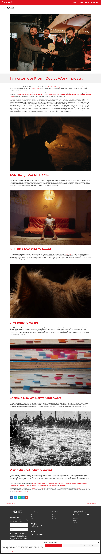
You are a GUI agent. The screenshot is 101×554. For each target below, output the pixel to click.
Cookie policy (5, 551)
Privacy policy (11, 551)
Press (75, 2)
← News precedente (9, 503)
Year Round (34, 516)
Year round (68, 7)
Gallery (33, 518)
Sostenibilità (94, 7)
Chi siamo (85, 7)
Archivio (77, 7)
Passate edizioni (56, 518)
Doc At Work (34, 512)
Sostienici (54, 516)
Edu (60, 7)
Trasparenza (76, 521)
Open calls (66, 2)
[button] (98, 542)
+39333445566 (35, 526)
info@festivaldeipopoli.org (38, 524)
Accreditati (55, 512)
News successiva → (92, 503)
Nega (72, 546)
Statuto (75, 519)
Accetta (54, 546)
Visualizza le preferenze (90, 546)
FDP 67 (44, 7)
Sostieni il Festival (85, 2)
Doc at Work (52, 7)
